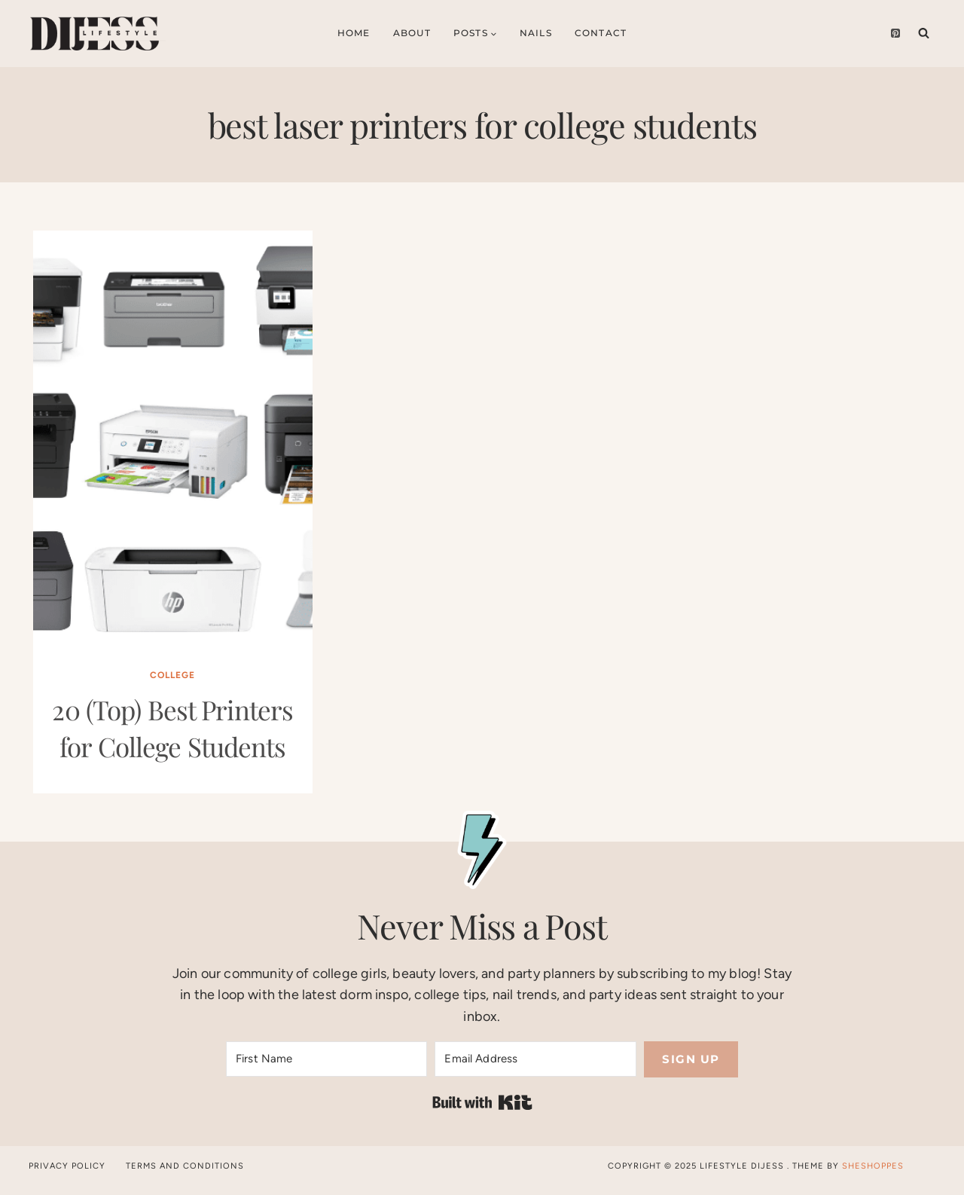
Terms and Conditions (185, 1166)
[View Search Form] (924, 33)
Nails (536, 32)
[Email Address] (535, 1059)
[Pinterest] (895, 33)
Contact (601, 32)
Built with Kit (482, 1102)
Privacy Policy (67, 1166)
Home (354, 32)
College (172, 675)
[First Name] (326, 1059)
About (412, 32)
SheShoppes (873, 1166)
